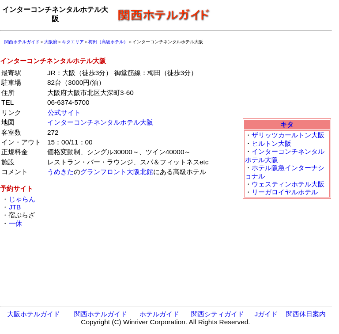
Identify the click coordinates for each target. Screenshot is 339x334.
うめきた (60, 171)
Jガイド (266, 314)
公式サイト (64, 112)
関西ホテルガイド (22, 41)
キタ (287, 124)
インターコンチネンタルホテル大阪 (100, 122)
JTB (14, 207)
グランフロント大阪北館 (116, 171)
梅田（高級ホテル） (108, 41)
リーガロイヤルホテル (285, 192)
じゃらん (21, 199)
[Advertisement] (273, 14)
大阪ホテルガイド (33, 314)
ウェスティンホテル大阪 (288, 184)
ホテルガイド (159, 314)
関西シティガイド (217, 314)
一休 (15, 223)
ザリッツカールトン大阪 (288, 135)
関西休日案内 (306, 314)
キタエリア (73, 41)
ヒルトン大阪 (271, 143)
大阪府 (50, 41)
